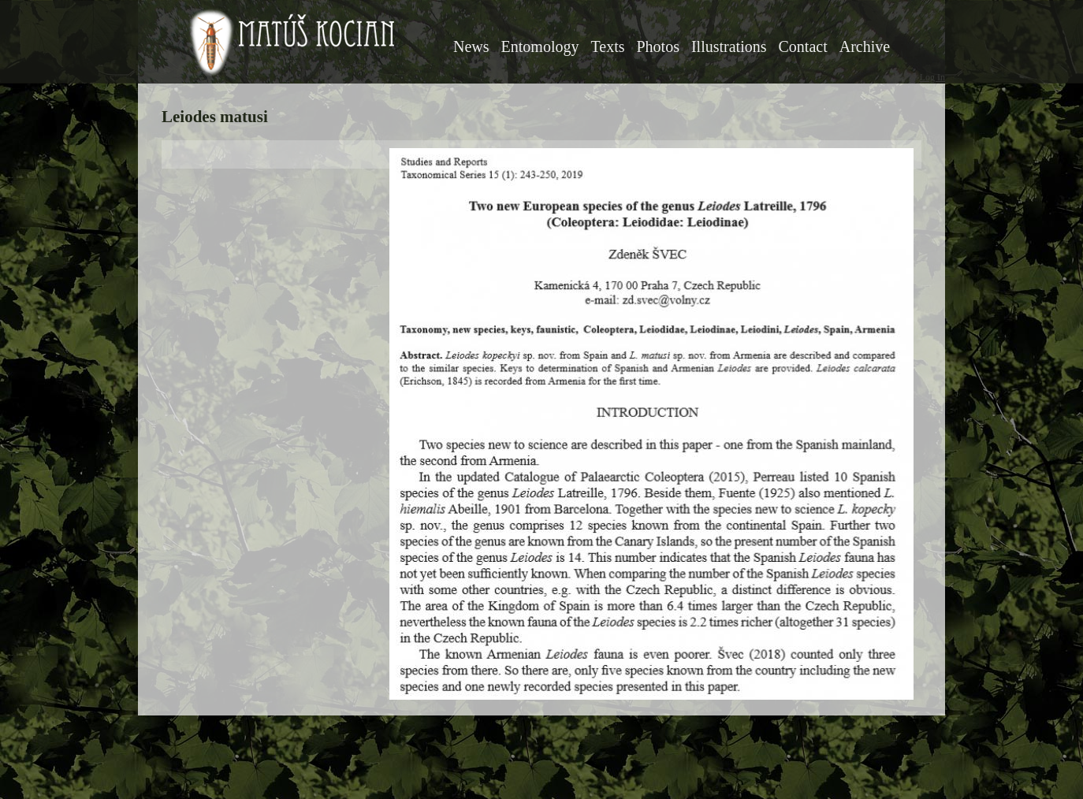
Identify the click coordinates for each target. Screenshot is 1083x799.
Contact (803, 46)
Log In (932, 77)
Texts (607, 46)
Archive (864, 46)
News (471, 46)
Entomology (540, 46)
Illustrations (729, 46)
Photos (657, 46)
